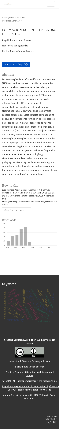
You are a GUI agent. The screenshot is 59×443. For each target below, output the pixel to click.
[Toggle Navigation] (51, 4)
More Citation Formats (15, 210)
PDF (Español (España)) (16, 64)
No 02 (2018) (8, 18)
